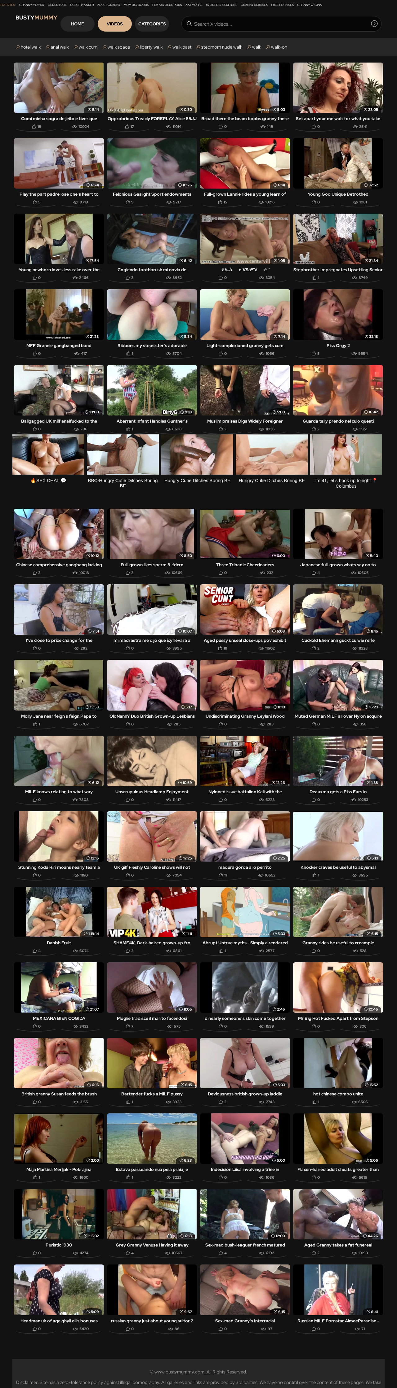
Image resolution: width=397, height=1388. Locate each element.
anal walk (60, 47)
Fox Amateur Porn (167, 5)
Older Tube (57, 5)
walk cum (88, 47)
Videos (138, 24)
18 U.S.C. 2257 (171, 1374)
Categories (175, 24)
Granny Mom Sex (254, 5)
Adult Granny (108, 5)
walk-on (279, 47)
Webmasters (207, 1374)
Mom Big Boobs (136, 5)
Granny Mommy (31, 5)
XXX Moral (194, 5)
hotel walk (31, 47)
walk (256, 47)
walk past (181, 47)
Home (100, 24)
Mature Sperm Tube (221, 5)
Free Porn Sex (282, 5)
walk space (119, 47)
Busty (43, 23)
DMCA (234, 1374)
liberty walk (151, 47)
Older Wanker (82, 5)
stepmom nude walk (221, 47)
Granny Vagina (309, 5)
